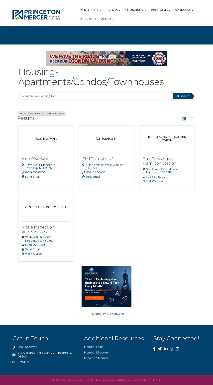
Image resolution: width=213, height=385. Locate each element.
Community (134, 10)
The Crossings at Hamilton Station (159, 161)
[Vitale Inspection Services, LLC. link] (46, 207)
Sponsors (183, 10)
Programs (159, 10)
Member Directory (96, 352)
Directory (88, 18)
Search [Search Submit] (183, 96)
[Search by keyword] (96, 96)
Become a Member (96, 358)
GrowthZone (115, 313)
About (106, 18)
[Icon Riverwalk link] (46, 138)
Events (112, 10)
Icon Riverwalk (36, 158)
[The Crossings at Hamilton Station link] (167, 139)
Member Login (94, 346)
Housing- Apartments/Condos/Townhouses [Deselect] (42, 113)
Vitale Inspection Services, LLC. (38, 229)
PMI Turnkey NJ (98, 158)
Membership (89, 10)
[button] (184, 119)
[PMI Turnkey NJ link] (106, 138)
